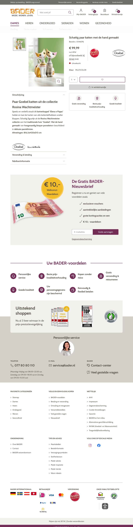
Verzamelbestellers (58, 421)
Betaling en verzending (59, 413)
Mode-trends (56, 480)
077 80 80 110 (25, 376)
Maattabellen (56, 455)
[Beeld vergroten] (58, 92)
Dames (15, 413)
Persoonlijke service (65, 2)
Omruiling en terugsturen (60, 417)
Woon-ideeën (56, 484)
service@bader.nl (64, 376)
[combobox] (55, 12)
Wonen (15, 425)
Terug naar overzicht (23, 41)
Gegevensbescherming (82, 250)
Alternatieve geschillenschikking (101, 433)
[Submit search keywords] (70, 12)
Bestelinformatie (57, 460)
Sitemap (15, 408)
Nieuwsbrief (55, 429)
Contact (15, 460)
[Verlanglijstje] (93, 12)
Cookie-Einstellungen (97, 421)
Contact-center (101, 376)
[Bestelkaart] (105, 12)
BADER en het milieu (97, 429)
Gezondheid (17, 429)
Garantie (92, 425)
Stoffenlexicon (56, 468)
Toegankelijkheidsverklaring (99, 442)
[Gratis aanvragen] (105, 243)
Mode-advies (56, 472)
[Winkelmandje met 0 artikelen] (117, 12)
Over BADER (17, 455)
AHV (91, 408)
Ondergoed (16, 421)
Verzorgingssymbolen (59, 464)
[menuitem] (14, 23)
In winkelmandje (97, 98)
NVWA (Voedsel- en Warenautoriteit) (103, 437)
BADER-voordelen (58, 408)
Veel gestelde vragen (104, 383)
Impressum (93, 413)
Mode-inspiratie (57, 476)
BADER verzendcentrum (21, 464)
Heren (14, 417)
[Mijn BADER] (81, 12)
